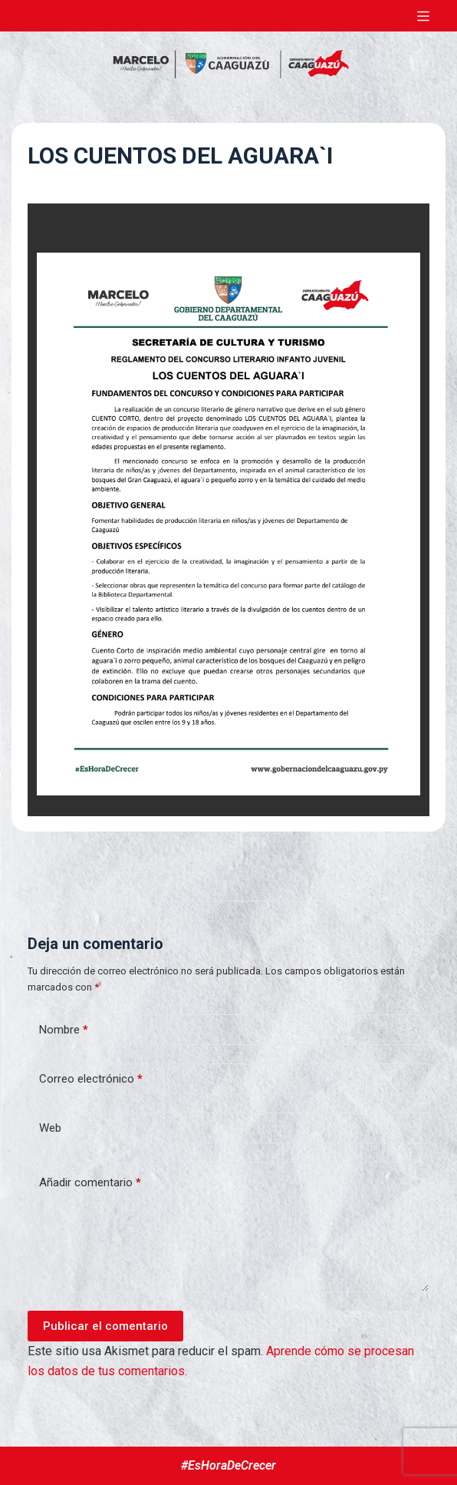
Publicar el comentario (105, 1326)
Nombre (63, 1030)
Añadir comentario (90, 1182)
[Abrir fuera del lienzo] (423, 16)
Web (50, 1128)
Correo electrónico (91, 1079)
